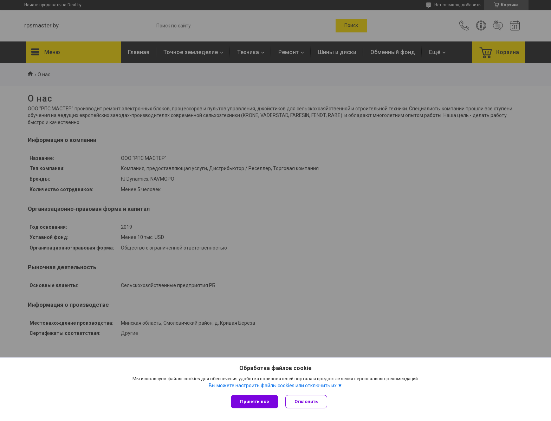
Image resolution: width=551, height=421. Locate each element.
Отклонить (306, 401)
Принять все (254, 401)
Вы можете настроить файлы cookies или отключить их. (273, 385)
